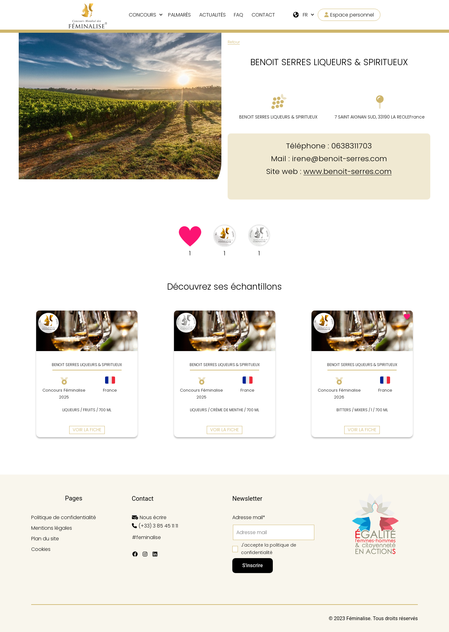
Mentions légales (51, 528)
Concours (142, 14)
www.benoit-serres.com (347, 171)
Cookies (41, 549)
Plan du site (45, 538)
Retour (234, 42)
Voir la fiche (87, 430)
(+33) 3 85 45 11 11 (158, 525)
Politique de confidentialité (63, 517)
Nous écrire (153, 517)
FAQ (238, 14)
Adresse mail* (248, 517)
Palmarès (179, 14)
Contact (263, 14)
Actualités (212, 14)
